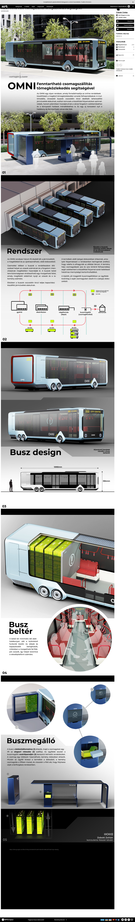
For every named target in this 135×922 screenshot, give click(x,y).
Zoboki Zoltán (122, 12)
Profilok (27, 6)
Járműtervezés (5, 11)
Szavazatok (121, 49)
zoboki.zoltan (122, 17)
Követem (130, 21)
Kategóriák (19, 6)
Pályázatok (40, 6)
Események (50, 6)
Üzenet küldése (128, 25)
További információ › (86, 2)
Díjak (33, 6)
